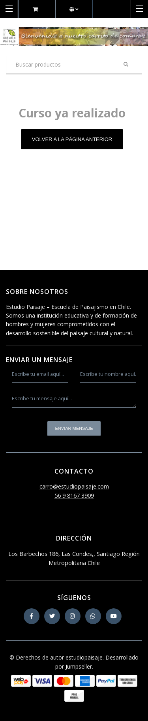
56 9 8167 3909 (74, 495)
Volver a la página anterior (72, 139)
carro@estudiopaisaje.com (74, 486)
